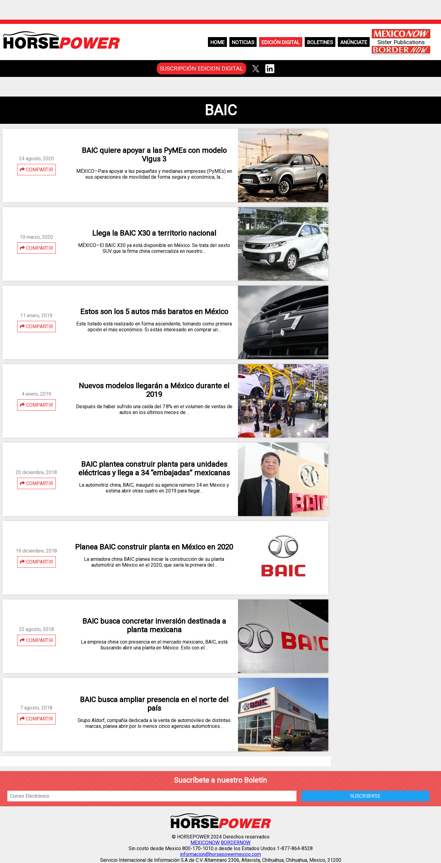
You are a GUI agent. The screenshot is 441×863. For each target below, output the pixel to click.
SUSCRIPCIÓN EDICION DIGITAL (201, 68)
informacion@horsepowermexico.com (220, 854)
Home (217, 42)
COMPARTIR (36, 170)
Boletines (320, 42)
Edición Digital (281, 42)
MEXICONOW (205, 843)
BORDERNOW (236, 843)
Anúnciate (353, 42)
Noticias (243, 42)
